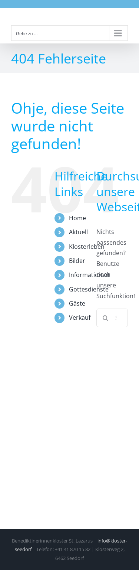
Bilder (77, 261)
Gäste (77, 303)
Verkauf (79, 317)
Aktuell (78, 232)
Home (77, 218)
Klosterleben (87, 246)
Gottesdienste (89, 289)
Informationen (89, 275)
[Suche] (105, 318)
